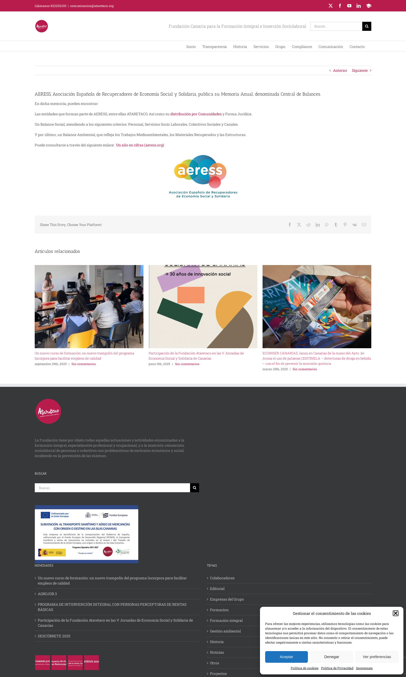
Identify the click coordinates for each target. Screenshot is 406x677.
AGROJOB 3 (47, 593)
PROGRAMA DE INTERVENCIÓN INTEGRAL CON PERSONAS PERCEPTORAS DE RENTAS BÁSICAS (112, 607)
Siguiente (360, 70)
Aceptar (286, 656)
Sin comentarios (83, 364)
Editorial (217, 588)
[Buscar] (366, 26)
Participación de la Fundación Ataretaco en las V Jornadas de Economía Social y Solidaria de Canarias (115, 623)
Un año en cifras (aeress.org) (140, 144)
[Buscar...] (336, 26)
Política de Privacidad (337, 668)
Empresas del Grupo (227, 599)
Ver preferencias (377, 656)
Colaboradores (222, 577)
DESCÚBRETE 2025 (54, 635)
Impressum (364, 668)
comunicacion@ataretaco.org (92, 6)
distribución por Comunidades (196, 113)
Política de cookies (304, 668)
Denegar (331, 656)
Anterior (340, 70)
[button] (395, 613)
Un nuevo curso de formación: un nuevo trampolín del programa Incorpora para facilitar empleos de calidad (112, 580)
